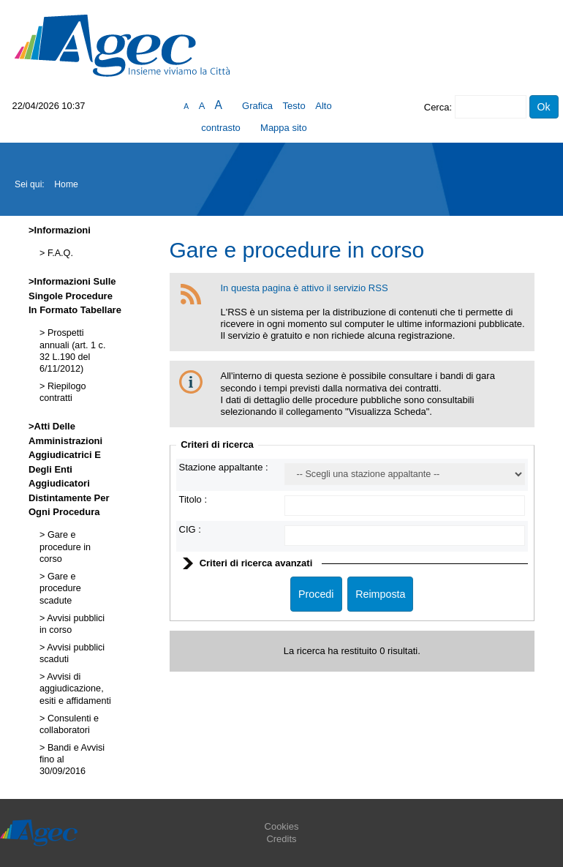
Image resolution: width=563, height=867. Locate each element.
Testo (294, 105)
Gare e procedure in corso (65, 547)
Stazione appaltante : (223, 467)
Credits (281, 838)
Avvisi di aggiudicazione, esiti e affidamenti (75, 689)
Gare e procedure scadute (60, 588)
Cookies (282, 826)
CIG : (190, 529)
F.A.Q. (59, 253)
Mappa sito (283, 127)
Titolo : (193, 499)
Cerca (437, 107)
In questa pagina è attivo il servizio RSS (304, 287)
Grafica (257, 105)
